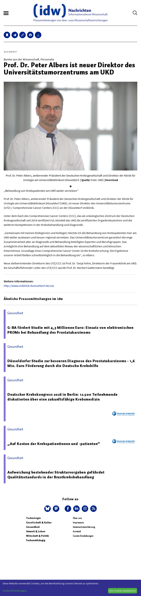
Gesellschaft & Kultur (39, 522)
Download (111, 180)
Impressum (78, 522)
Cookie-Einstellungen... (15, 590)
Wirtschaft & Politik (37, 536)
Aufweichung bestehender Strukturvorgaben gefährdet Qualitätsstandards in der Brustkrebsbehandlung (55, 474)
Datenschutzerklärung (84, 527)
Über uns (77, 518)
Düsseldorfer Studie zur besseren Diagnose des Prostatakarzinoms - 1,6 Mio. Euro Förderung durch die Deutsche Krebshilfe (71, 363)
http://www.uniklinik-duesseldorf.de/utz (29, 286)
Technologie (33, 518)
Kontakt (77, 531)
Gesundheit (33, 527)
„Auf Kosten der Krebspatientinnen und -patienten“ (53, 443)
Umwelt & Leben (35, 531)
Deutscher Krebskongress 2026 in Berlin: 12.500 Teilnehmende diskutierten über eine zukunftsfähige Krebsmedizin (62, 397)
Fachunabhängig (35, 540)
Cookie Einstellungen (83, 535)
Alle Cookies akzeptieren (122, 590)
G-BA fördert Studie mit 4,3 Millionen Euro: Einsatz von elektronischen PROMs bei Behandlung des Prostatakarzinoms (70, 330)
